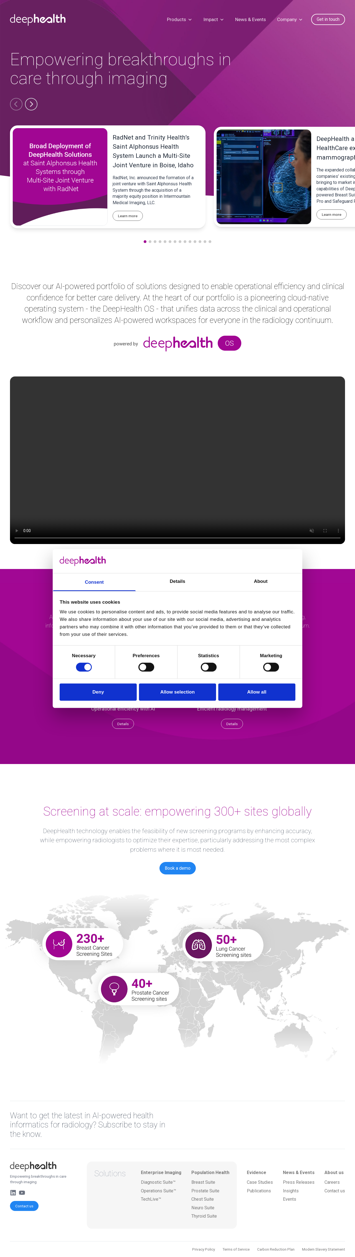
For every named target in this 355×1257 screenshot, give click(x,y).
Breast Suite (203, 1182)
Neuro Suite (202, 1207)
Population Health (210, 1172)
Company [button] (290, 19)
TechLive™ (151, 1199)
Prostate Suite (205, 1190)
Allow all (256, 692)
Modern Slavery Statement (323, 1249)
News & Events (250, 19)
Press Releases (299, 1182)
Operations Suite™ (158, 1190)
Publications (259, 1190)
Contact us (24, 1206)
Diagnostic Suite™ (158, 1182)
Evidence (256, 1172)
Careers (332, 1182)
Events (289, 1199)
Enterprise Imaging (161, 1172)
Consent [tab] (94, 582)
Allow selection (177, 692)
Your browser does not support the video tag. (177, 460)
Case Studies (260, 1182)
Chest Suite (202, 1199)
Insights (291, 1190)
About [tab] (260, 581)
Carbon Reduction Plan (276, 1249)
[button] (16, 104)
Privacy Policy (203, 1249)
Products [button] (179, 19)
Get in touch (328, 19)
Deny (98, 692)
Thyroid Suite (204, 1216)
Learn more (128, 216)
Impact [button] (213, 19)
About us (334, 1172)
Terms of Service (236, 1249)
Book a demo (178, 868)
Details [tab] (177, 581)
